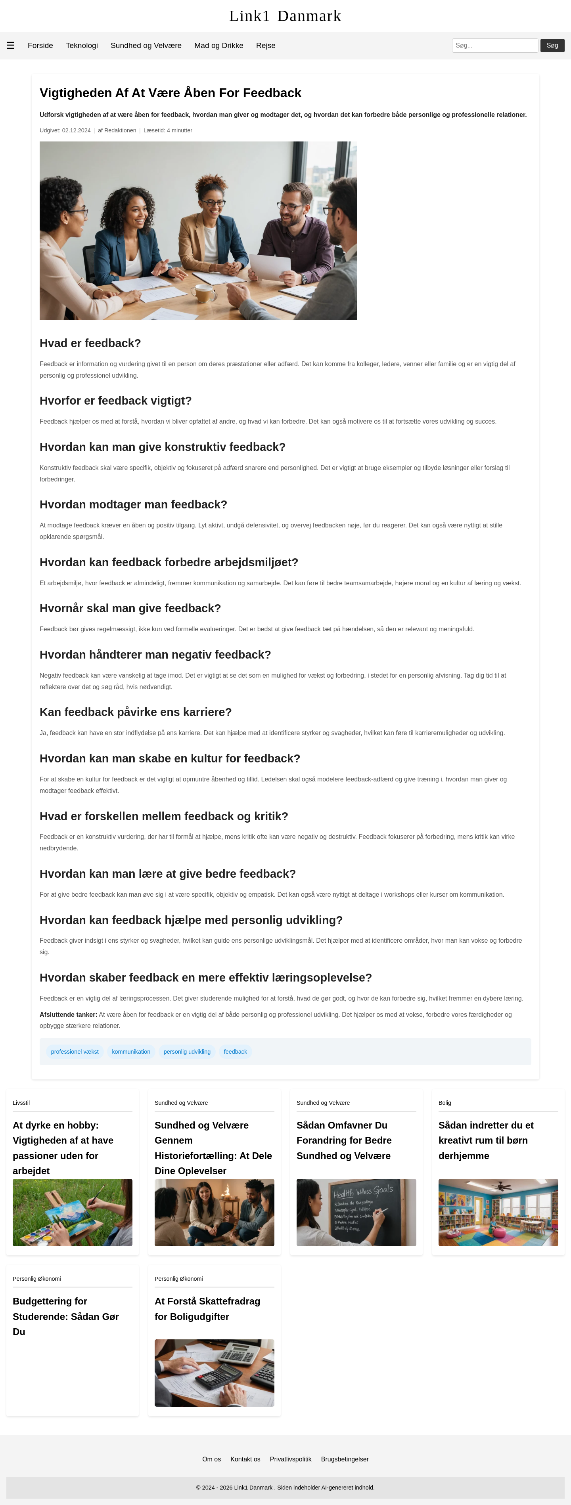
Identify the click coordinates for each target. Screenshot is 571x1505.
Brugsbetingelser (345, 1459)
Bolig (445, 1103)
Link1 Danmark (285, 16)
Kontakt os (245, 1459)
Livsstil (21, 1103)
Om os (211, 1459)
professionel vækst (75, 1052)
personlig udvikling (187, 1052)
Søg (552, 45)
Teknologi (82, 45)
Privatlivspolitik (291, 1459)
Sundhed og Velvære (146, 45)
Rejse (266, 45)
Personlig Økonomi (37, 1279)
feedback (235, 1052)
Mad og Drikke (218, 45)
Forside (40, 45)
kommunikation (131, 1052)
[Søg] (495, 45)
